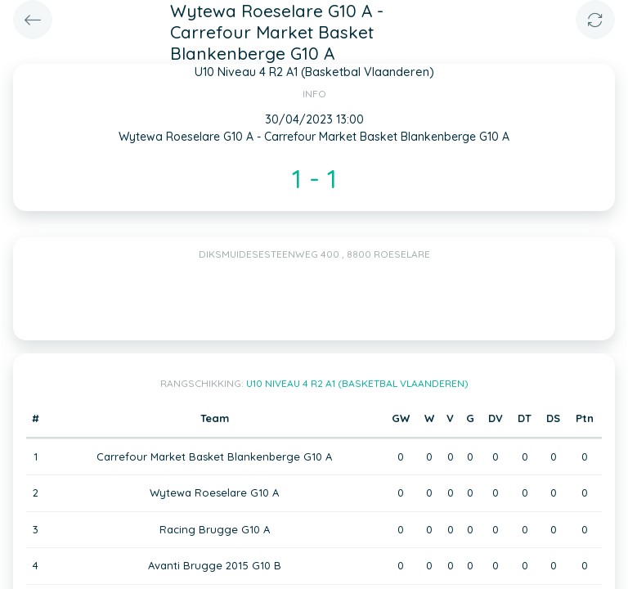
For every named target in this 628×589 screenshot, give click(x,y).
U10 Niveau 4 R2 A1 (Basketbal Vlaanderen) (357, 383)
